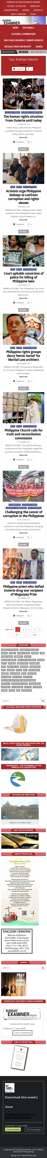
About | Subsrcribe (18, 14)
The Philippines (30, 187)
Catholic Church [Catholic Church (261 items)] (23, 653)
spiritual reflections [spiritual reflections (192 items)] (19, 683)
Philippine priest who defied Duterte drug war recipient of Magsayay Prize (23, 590)
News (15, 27)
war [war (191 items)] (18, 690)
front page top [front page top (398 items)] (13, 667)
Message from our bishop (17, 46)
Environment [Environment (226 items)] (34, 663)
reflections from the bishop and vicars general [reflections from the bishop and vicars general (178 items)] (18, 680)
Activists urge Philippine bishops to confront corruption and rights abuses (23, 197)
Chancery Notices (11, 10)
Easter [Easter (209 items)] (4, 663)
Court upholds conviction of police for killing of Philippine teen (23, 277)
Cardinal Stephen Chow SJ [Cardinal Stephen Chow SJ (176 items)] (29, 650)
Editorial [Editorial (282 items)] (12, 663)
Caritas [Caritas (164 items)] (4, 653)
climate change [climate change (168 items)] (7, 656)
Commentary (14, 505)
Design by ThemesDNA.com (23, 1155)
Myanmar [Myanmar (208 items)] (5, 673)
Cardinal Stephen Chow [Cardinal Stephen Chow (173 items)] (10, 650)
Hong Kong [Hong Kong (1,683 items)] (24, 667)
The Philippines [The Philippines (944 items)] (17, 687)
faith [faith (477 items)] (3, 667)
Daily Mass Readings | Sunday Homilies (23, 40)
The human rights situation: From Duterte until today (23, 118)
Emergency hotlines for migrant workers (23, 2)
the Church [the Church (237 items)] (6, 687)
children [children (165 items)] (35, 653)
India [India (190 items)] (3, 670)
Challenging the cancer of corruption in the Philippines (23, 514)
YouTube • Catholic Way (16, 6)
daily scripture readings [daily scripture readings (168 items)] (26, 660)
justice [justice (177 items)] (18, 670)
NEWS (19, 187)
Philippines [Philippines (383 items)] (32, 673)
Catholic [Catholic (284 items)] (12, 653)
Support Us (38, 10)
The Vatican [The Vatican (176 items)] (37, 687)
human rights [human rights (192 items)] (35, 667)
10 (16, 635)
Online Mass (35, 6)
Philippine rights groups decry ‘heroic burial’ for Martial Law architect (23, 356)
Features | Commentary (23, 34)
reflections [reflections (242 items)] (28, 677)
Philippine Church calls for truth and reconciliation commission (23, 434)
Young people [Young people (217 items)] (26, 690)
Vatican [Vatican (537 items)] (11, 690)
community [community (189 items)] (18, 656)
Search (33, 14)
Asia (13, 187)
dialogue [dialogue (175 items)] (41, 660)
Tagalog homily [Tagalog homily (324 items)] (34, 683)
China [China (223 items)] (42, 653)
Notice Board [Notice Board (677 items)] (15, 673)
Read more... (23, 149)
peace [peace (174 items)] (24, 673)
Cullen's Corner (12, 112)
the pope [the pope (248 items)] (28, 687)
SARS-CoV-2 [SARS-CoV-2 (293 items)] (6, 683)
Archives (25, 10)
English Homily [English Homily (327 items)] (22, 663)
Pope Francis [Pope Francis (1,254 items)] (6, 677)
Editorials (28, 27)
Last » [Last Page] (35, 635)
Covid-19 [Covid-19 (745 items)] (28, 656)
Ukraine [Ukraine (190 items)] (4, 690)
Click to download (22, 1032)
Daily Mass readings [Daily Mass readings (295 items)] (9, 660)
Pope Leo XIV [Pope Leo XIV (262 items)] (17, 677)
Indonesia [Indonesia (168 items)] (10, 670)
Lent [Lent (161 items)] (25, 670)
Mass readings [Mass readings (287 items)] (34, 670)
